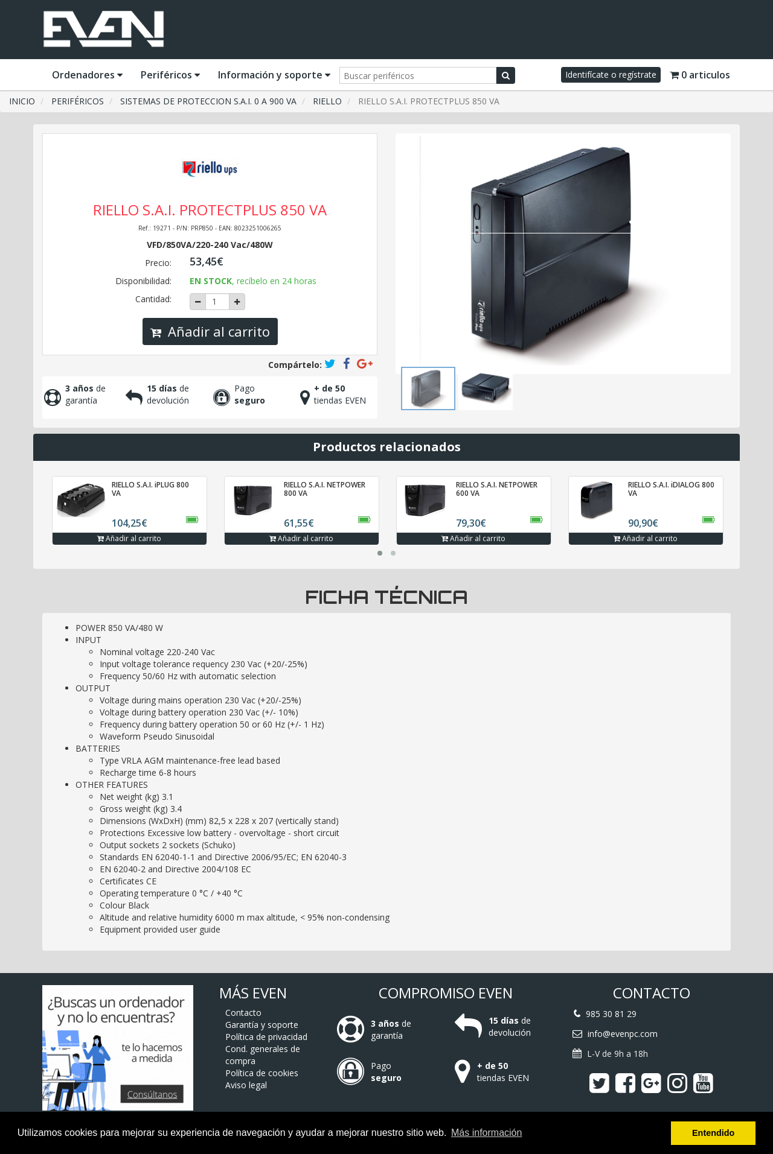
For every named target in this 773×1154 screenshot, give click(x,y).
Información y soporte (274, 74)
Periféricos (170, 74)
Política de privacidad (266, 1036)
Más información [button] (486, 1132)
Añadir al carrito (210, 331)
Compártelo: (295, 364)
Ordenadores (87, 74)
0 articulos (700, 74)
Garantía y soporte (261, 1024)
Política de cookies (261, 1073)
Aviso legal (246, 1085)
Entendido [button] (713, 1133)
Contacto (243, 1012)
